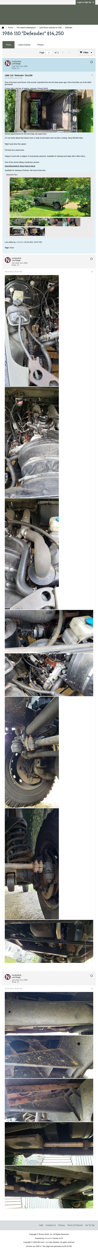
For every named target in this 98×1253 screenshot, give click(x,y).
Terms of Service (75, 1225)
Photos (40, 45)
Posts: (14, 68)
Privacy (61, 1225)
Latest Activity (24, 45)
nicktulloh (19, 242)
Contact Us (51, 1225)
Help (41, 1225)
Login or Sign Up (85, 2)
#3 (92, 989)
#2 (92, 272)
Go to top (90, 1225)
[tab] (8, 44)
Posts (8, 45)
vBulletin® (48, 1238)
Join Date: (16, 66)
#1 (92, 75)
